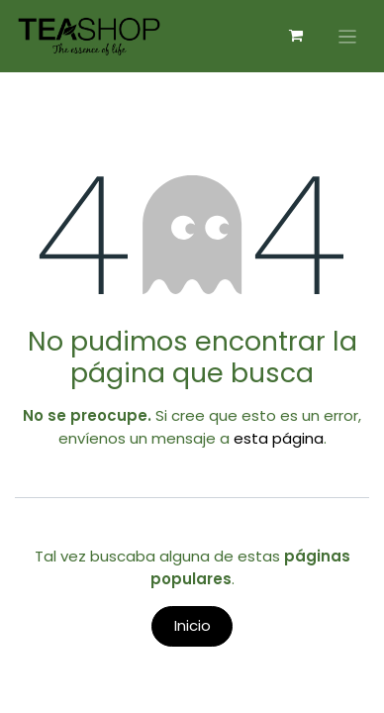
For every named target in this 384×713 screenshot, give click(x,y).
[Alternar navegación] (348, 36)
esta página (279, 438)
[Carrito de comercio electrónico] (296, 35)
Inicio (192, 625)
